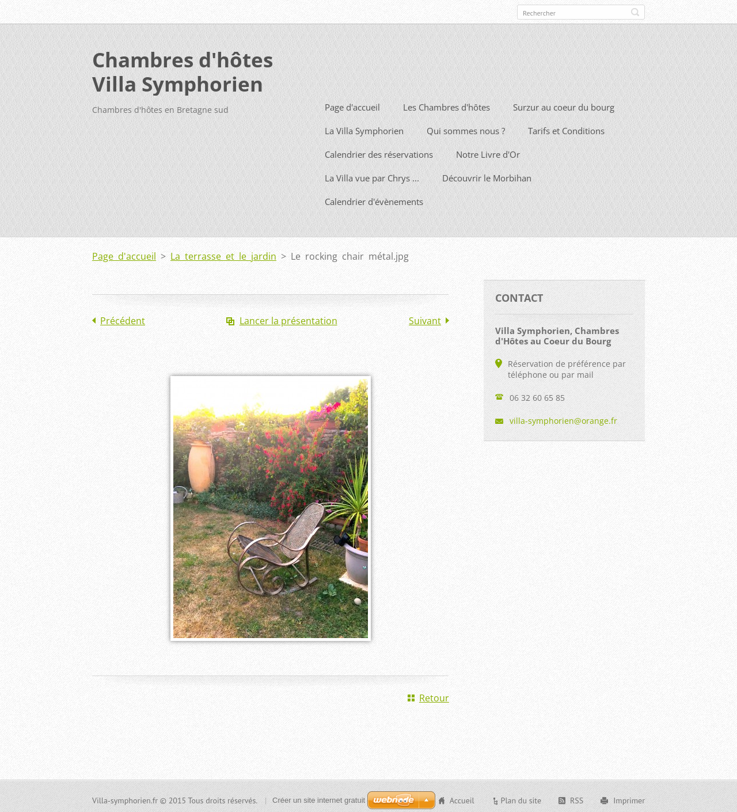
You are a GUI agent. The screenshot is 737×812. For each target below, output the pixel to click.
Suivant (425, 318)
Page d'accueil (352, 105)
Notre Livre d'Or (488, 152)
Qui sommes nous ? (466, 128)
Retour (434, 695)
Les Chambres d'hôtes (446, 105)
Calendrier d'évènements (374, 199)
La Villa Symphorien (364, 128)
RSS (576, 798)
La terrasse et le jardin (223, 254)
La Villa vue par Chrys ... (372, 175)
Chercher (635, 12)
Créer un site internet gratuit (318, 798)
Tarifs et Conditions (566, 128)
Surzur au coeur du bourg (563, 105)
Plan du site (521, 798)
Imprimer (629, 798)
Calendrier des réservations (379, 152)
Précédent (122, 318)
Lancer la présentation (288, 318)
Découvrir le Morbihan (486, 175)
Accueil (462, 798)
